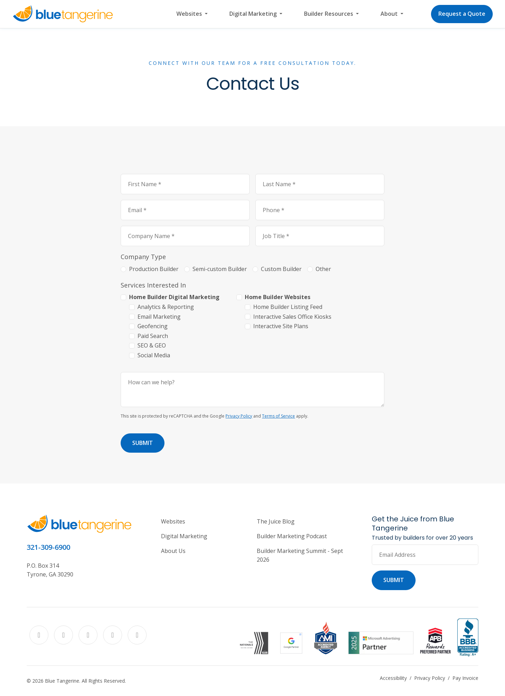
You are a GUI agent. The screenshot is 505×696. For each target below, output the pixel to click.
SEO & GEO (151, 345)
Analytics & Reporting (165, 307)
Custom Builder (281, 269)
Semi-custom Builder (220, 269)
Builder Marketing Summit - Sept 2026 (300, 555)
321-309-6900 (48, 547)
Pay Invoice (465, 678)
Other (323, 269)
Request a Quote (461, 14)
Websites (173, 521)
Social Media (153, 355)
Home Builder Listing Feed (287, 307)
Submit (142, 443)
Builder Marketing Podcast (292, 536)
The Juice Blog (276, 521)
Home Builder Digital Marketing (174, 297)
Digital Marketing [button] (253, 14)
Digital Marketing (184, 536)
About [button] (390, 14)
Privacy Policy (238, 416)
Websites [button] (189, 14)
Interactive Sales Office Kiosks (292, 316)
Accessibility (393, 678)
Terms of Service (278, 416)
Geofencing (152, 326)
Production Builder (154, 269)
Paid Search (152, 336)
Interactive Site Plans (280, 326)
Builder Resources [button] (329, 14)
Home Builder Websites (277, 297)
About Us (173, 551)
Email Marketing (159, 316)
